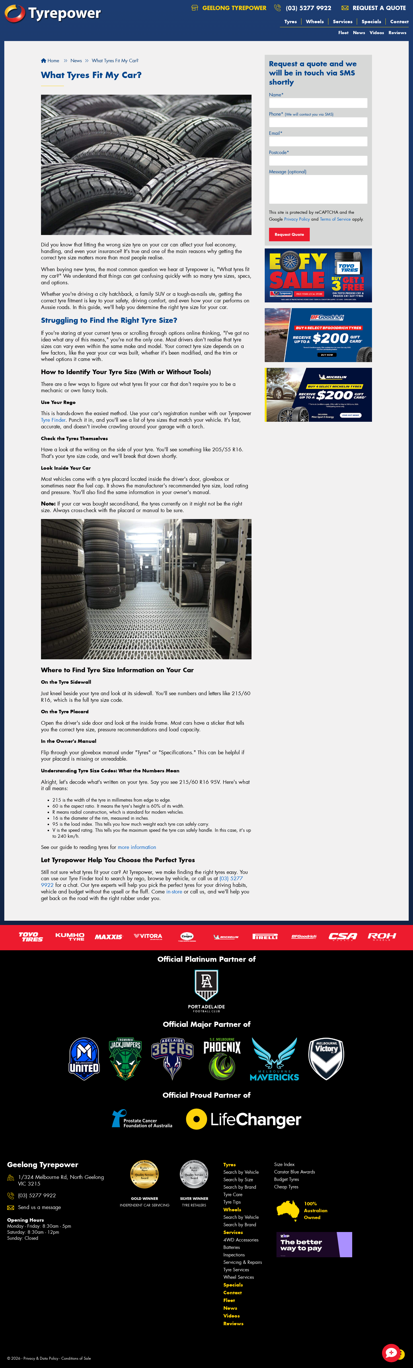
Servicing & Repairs (242, 1262)
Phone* (301, 114)
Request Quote (289, 234)
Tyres (291, 21)
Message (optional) (288, 172)
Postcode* (279, 152)
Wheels (315, 21)
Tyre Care (232, 1195)
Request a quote (374, 7)
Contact (399, 21)
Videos (377, 32)
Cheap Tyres (286, 1187)
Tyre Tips (232, 1202)
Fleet (343, 32)
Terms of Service (335, 219)
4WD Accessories (240, 1240)
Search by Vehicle (241, 1172)
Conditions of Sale (76, 1358)
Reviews (397, 32)
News (359, 32)
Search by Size (238, 1180)
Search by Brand (239, 1187)
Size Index (284, 1164)
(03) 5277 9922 (308, 7)
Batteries (231, 1247)
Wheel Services (238, 1277)
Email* (276, 133)
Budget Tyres (286, 1179)
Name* (276, 95)
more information (137, 847)
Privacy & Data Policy (41, 1358)
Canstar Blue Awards (294, 1172)
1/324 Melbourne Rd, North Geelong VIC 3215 (61, 1180)
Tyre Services (236, 1270)
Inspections (234, 1255)
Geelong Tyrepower (228, 7)
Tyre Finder (53, 420)
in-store (174, 891)
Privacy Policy (297, 219)
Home (50, 61)
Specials (371, 21)
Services (342, 21)
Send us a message (39, 1207)
